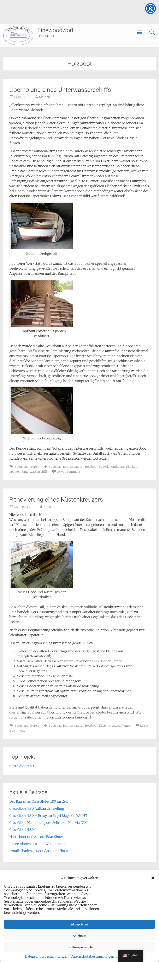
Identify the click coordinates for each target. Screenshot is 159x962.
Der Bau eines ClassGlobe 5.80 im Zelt (38, 801)
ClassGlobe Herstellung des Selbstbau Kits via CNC (48, 823)
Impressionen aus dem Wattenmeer (37, 844)
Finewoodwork (56, 30)
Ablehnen (79, 936)
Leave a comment (68, 472)
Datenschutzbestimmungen (47, 956)
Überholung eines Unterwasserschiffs (60, 89)
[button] (153, 878)
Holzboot (91, 467)
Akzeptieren (79, 924)
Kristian (44, 97)
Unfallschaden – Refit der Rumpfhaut (38, 851)
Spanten (14, 472)
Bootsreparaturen (27, 467)
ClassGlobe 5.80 (21, 766)
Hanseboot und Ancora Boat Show (36, 837)
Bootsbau (55, 467)
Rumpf (126, 725)
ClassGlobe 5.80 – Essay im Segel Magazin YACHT (48, 815)
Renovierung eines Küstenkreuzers (56, 499)
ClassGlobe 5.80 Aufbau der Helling (36, 808)
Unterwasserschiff (34, 472)
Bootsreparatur (73, 467)
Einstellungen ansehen (79, 947)
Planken (131, 467)
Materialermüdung (112, 467)
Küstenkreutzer (109, 725)
